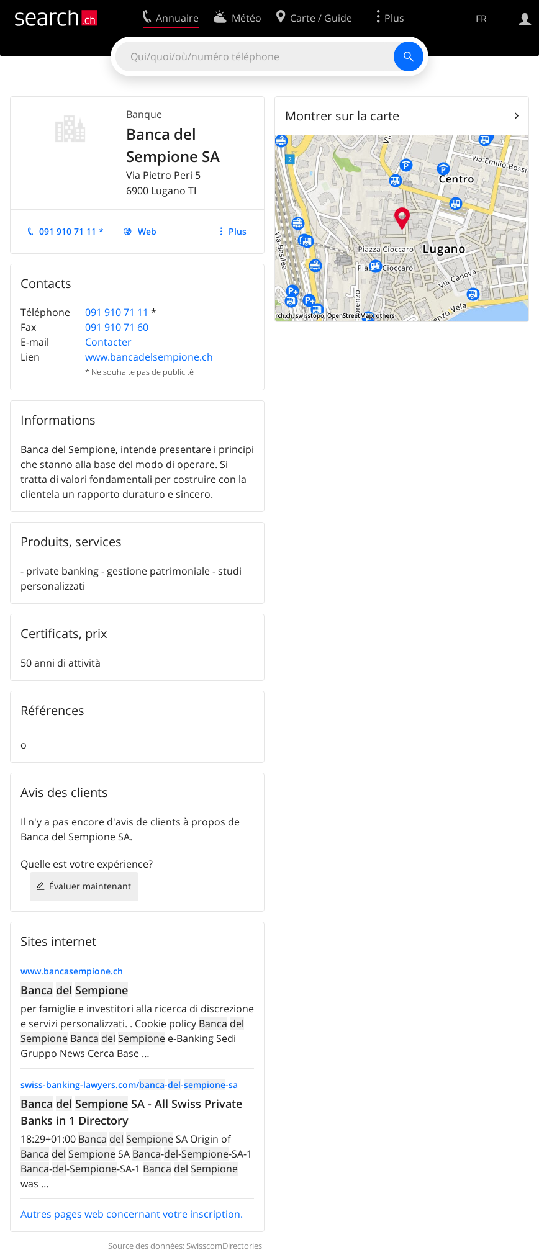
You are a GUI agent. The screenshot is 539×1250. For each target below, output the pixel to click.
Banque (144, 114)
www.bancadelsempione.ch (149, 357)
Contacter (108, 342)
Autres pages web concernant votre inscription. (131, 1214)
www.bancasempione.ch (71, 971)
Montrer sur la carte (342, 115)
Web (147, 231)
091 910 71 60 (116, 327)
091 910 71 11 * (71, 231)
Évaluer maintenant (90, 886)
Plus (238, 231)
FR (481, 18)
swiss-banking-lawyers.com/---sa (129, 1084)
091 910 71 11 (116, 312)
